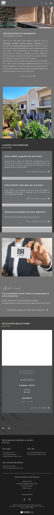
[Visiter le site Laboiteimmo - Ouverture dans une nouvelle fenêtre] (27, 511)
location (15, 43)
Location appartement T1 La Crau (13, 468)
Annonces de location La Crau (36, 454)
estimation (38, 43)
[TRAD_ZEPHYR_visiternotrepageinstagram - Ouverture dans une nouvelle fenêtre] (30, 499)
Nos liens (42, 506)
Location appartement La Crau (12, 456)
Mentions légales (29, 506)
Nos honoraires (13, 506)
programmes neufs (21, 46)
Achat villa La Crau (8, 452)
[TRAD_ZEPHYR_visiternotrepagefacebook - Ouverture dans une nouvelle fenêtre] (24, 499)
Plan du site (21, 506)
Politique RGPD (24, 507)
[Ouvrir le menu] (51, 3)
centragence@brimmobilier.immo (30, 63)
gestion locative (26, 43)
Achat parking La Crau (9, 454)
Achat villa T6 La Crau (9, 466)
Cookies (31, 507)
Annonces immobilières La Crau (37, 452)
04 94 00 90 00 (27, 481)
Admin (36, 506)
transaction (7, 43)
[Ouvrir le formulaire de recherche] (46, 3)
